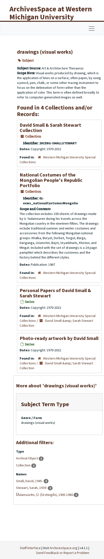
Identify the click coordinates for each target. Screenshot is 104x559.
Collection (23, 465)
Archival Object (27, 458)
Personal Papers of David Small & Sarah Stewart (55, 293)
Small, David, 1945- (30, 481)
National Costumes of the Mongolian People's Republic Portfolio (51, 180)
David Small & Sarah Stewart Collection (50, 127)
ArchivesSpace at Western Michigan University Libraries (50, 16)
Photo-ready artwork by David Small (59, 338)
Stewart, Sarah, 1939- (32, 487)
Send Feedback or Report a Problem (62, 553)
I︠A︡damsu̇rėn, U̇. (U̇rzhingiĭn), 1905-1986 (45, 495)
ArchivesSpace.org (63, 548)
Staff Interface (30, 548)
